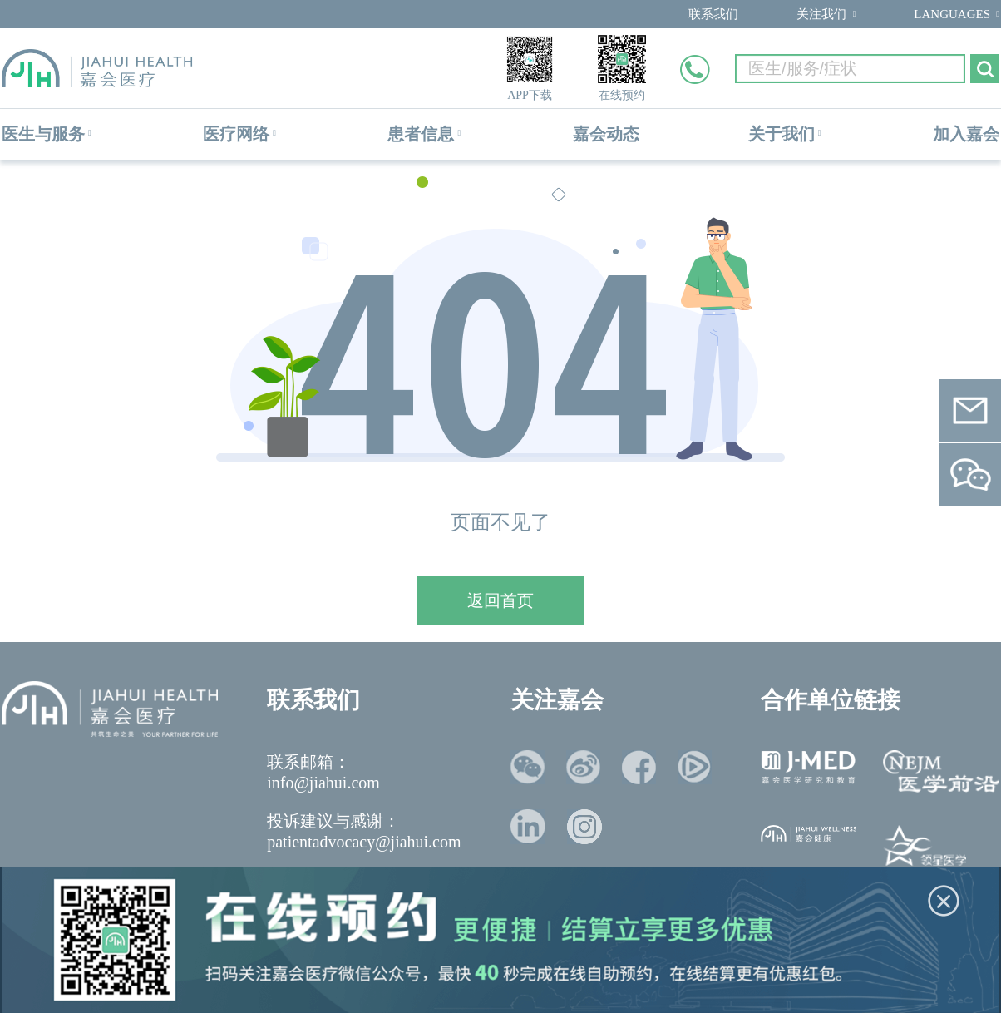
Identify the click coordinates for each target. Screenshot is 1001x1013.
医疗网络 (236, 134)
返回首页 (500, 600)
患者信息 (420, 134)
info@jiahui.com (323, 782)
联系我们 (713, 14)
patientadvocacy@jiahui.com (364, 842)
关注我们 (821, 14)
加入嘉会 (966, 134)
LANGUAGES (952, 14)
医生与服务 (43, 134)
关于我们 (781, 134)
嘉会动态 (606, 134)
